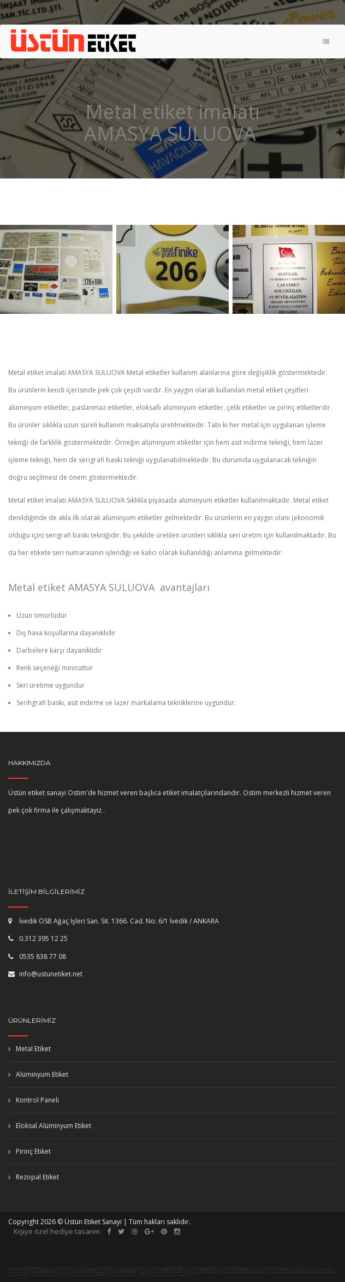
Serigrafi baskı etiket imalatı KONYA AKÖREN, (52, 1275)
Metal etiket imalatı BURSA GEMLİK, (129, 1268)
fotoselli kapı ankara (192, 1242)
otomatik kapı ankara (74, 1252)
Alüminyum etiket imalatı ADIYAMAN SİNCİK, (157, 1270)
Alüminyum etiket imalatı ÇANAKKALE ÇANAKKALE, (30, 1273)
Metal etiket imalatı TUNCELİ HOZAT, (266, 1268)
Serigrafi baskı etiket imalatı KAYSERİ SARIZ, (175, 1275)
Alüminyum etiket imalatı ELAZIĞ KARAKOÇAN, (275, 1270)
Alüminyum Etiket (38, 1074)
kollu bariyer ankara (256, 1252)
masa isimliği (139, 1252)
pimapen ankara (122, 1242)
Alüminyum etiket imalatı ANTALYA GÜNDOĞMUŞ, (74, 1273)
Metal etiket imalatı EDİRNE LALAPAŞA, (95, 1268)
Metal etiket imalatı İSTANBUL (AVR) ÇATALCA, (166, 1268)
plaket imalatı (192, 1252)
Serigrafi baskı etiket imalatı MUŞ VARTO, (200, 1273)
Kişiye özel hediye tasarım (57, 1231)
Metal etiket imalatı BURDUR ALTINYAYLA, (25, 1268)
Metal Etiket (29, 1048)
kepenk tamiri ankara (270, 1242)
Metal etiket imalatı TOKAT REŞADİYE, (233, 1268)
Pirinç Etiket (29, 1151)
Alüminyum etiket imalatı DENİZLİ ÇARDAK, (79, 1270)
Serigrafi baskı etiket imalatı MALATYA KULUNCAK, (93, 1275)
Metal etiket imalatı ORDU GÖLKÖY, (298, 1268)
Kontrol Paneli (33, 1100)
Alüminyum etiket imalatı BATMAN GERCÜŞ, (196, 1270)
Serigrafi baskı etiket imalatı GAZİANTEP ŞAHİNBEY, (160, 1273)
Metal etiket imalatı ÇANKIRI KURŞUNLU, (61, 1268)
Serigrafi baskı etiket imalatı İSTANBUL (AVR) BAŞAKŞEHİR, (244, 1273)
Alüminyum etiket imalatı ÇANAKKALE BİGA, (118, 1270)
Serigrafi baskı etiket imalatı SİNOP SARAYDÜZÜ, (116, 1273)
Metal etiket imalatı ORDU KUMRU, (201, 1268)
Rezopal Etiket (33, 1177)
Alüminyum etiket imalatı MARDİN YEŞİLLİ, (41, 1270)
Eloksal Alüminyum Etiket (49, 1125)
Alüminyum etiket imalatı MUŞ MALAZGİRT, (316, 1270)
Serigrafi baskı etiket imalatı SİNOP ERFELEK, (135, 1275)
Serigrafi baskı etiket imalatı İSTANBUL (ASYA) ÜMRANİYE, (293, 1273)
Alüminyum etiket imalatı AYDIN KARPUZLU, (235, 1270)
